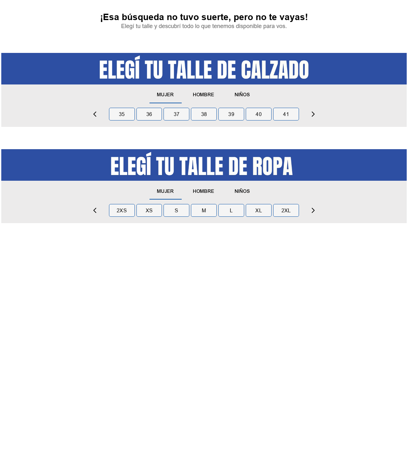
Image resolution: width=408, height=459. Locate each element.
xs (149, 210)
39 (231, 114)
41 (286, 114)
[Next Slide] (313, 114)
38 (204, 114)
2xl (286, 210)
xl (258, 210)
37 (177, 114)
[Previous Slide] (95, 114)
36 (149, 114)
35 (122, 114)
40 (259, 114)
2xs (122, 210)
